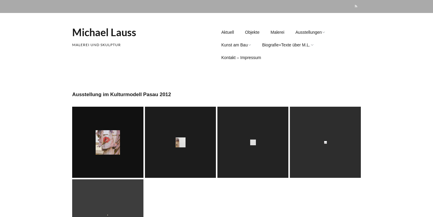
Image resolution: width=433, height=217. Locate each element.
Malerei (277, 32)
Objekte (252, 32)
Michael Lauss (104, 32)
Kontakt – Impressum (241, 57)
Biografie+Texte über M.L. (286, 44)
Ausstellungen (308, 32)
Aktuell (227, 32)
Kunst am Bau (234, 44)
